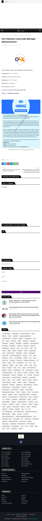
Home (3, 35)
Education (25, 355)
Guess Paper (28, 419)
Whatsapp (20, 375)
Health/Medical (28, 338)
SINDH (7, 341)
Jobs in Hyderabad (25, 456)
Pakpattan (12, 384)
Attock (10, 358)
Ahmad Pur (11, 404)
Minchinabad (13, 423)
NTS (14, 363)
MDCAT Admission (31, 367)
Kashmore (29, 421)
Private (6, 35)
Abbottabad (19, 353)
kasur (14, 380)
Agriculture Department (15, 355)
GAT (22, 419)
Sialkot (9, 350)
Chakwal (23, 392)
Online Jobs (30, 402)
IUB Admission (22, 399)
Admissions (32, 341)
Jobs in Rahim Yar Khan (27, 464)
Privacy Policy (24, 501)
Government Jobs (6, 333)
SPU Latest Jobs (14, 389)
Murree (10, 370)
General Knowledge (16, 377)
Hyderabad (5, 365)
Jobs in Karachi (25, 458)
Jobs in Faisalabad (6, 454)
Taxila (30, 365)
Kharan (28, 406)
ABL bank (4, 397)
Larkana (34, 399)
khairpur (36, 384)
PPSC (18, 348)
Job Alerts (23, 497)
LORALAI (4, 394)
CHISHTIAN (19, 360)
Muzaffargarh (32, 382)
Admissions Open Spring (31, 411)
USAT (26, 426)
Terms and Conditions (7, 503)
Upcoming (12, 360)
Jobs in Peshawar (25, 462)
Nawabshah (5, 384)
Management (32, 353)
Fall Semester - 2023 (6, 419)
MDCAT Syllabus (6, 402)
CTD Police (24, 404)
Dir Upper (26, 414)
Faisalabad (25, 341)
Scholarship (5, 345)
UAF (30, 363)
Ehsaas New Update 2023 (8, 416)
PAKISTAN (14, 338)
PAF (37, 360)
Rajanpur (12, 365)
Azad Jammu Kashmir (7, 372)
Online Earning (29, 370)
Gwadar (19, 372)
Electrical (4, 473)
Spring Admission (28, 384)
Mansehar (34, 406)
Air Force (36, 370)
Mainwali (10, 394)
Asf (25, 375)
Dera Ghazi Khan (18, 358)
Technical (13, 375)
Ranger (4, 363)
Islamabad (15, 336)
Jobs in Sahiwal (5, 466)
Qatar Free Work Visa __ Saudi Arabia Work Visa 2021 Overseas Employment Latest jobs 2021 (22, 301)
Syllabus (22, 389)
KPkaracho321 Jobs (13, 421)
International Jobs (34, 343)
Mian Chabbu (5, 423)
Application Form (6, 387)
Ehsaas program (6, 377)
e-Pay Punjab (14, 428)
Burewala (36, 397)
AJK (35, 348)
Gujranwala (26, 345)
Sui (26, 409)
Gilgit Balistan (32, 350)
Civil (15, 372)
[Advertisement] (22, 16)
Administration (15, 333)
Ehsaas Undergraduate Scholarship (24, 416)
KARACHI (7, 159)
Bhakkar (14, 414)
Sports (15, 394)
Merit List (13, 348)
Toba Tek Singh (29, 389)
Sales (36, 402)
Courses (24, 380)
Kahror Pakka (16, 406)
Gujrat (26, 365)
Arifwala (18, 404)
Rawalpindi (25, 343)
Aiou (30, 358)
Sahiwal (25, 350)
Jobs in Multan (24, 460)
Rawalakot (17, 409)
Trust (22, 426)
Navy (34, 355)
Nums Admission (6, 426)
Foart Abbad (16, 419)
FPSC (30, 355)
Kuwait (29, 399)
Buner (30, 397)
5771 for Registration (7, 411)
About (13, 514)
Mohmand (4, 409)
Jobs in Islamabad (6, 458)
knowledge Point (6, 45)
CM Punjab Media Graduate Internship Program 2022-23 (23, 307)
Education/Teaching (25, 333)
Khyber (25, 382)
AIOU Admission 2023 (19, 411)
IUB (22, 348)
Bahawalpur (18, 343)
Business (20, 414)
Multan (19, 341)
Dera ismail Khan (16, 387)
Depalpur (36, 404)
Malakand (14, 402)
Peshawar (12, 343)
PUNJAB (4, 336)
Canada (30, 404)
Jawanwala (4, 421)
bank (34, 338)
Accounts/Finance (6, 338)
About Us (23, 495)
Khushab (20, 382)
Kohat (15, 367)
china (8, 428)
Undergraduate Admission (8, 392)
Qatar (34, 358)
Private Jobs (4, 481)
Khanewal (9, 367)
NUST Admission (31, 423)
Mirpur (3, 380)
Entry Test (8, 399)
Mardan (9, 363)
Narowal (25, 372)
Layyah (23, 367)
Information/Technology (29, 360)
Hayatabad (14, 399)
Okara (3, 353)
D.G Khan (30, 375)
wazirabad (33, 394)
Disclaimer (4, 501)
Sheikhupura (19, 384)
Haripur (30, 387)
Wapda (14, 350)
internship (33, 345)
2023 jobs (4, 404)
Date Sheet (36, 375)
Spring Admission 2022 (24, 394)
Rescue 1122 (5, 360)
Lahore (33, 333)
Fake (35, 416)
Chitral (3, 367)
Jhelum (14, 382)
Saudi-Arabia (5, 355)
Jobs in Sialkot (24, 466)
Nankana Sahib (5, 389)
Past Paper (24, 503)
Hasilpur (35, 380)
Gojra (3, 406)
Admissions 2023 (23, 397)
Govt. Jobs (23, 481)
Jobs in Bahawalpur (26, 452)
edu (29, 409)
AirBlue (18, 380)
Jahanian (9, 406)
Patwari (25, 353)
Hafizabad (25, 377)
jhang (35, 365)
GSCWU (29, 380)
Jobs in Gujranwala (26, 454)
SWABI (37, 372)
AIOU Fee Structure (13, 397)
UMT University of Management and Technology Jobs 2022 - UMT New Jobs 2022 (24, 322)
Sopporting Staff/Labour (25, 336)
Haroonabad (32, 377)
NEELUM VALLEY (21, 423)
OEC (23, 370)
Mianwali (4, 370)
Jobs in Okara (5, 462)
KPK (3, 341)
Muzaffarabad (17, 370)
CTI (3, 399)
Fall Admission (20, 363)
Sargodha (20, 350)
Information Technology (27, 477)
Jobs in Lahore (5, 460)
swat (17, 365)
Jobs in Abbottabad (6, 452)
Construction (35, 392)
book (3, 428)
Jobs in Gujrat (5, 456)
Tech (26, 363)
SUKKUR (25, 358)
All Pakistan (13, 341)
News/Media (12, 345)
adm (36, 426)
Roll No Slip (4, 358)
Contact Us (4, 497)
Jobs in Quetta (5, 464)
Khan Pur (23, 406)
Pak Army (19, 345)
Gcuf (19, 367)
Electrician (24, 387)
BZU (34, 363)
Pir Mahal (11, 409)
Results (4, 350)
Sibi (22, 409)
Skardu (9, 380)
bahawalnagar (5, 348)
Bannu (21, 365)
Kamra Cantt (22, 421)
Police (31, 348)
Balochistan (5, 343)
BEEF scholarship (6, 414)
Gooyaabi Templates (32, 518)
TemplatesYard (16, 518)
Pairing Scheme (15, 426)
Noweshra (31, 372)
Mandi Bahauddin (22, 402)
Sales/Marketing (5, 375)
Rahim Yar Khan (10, 353)
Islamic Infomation (6, 382)
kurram (20, 428)
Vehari (17, 392)
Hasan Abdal (36, 419)
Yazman (31, 426)
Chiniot (28, 392)
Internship (23, 475)
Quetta (26, 348)
